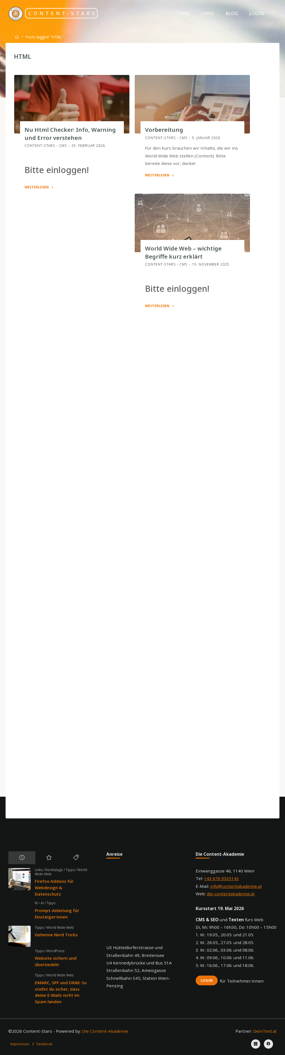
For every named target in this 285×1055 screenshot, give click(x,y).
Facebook (44, 1043)
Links (39, 869)
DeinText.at (265, 1031)
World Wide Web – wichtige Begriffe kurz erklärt (183, 252)
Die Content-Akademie (105, 1031)
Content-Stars (62, 13)
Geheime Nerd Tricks (56, 934)
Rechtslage (54, 869)
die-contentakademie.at (231, 893)
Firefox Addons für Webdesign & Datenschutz (54, 887)
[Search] (273, 13)
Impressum (19, 1043)
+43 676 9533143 (221, 878)
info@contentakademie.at (236, 886)
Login (207, 980)
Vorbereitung (164, 129)
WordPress (55, 951)
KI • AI (39, 903)
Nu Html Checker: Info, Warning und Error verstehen (70, 134)
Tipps (70, 869)
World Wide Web (60, 927)
